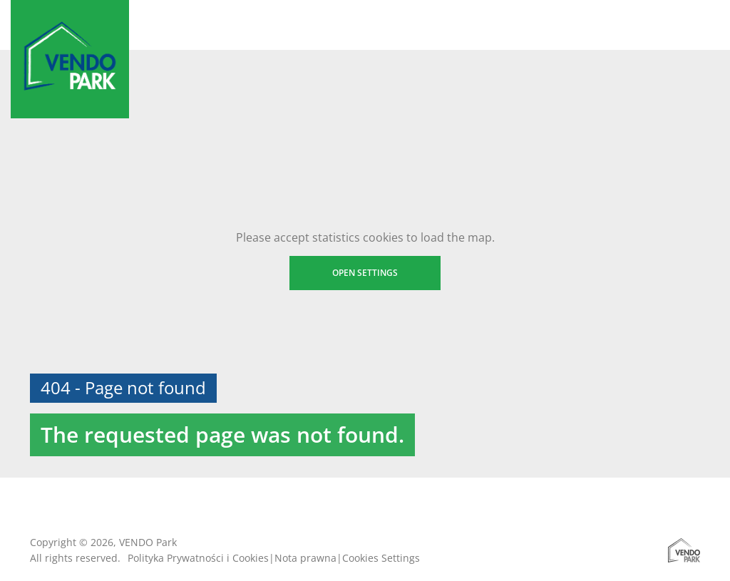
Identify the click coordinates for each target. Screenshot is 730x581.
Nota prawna (305, 558)
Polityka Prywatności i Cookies (198, 558)
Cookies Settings (381, 558)
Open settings (365, 273)
